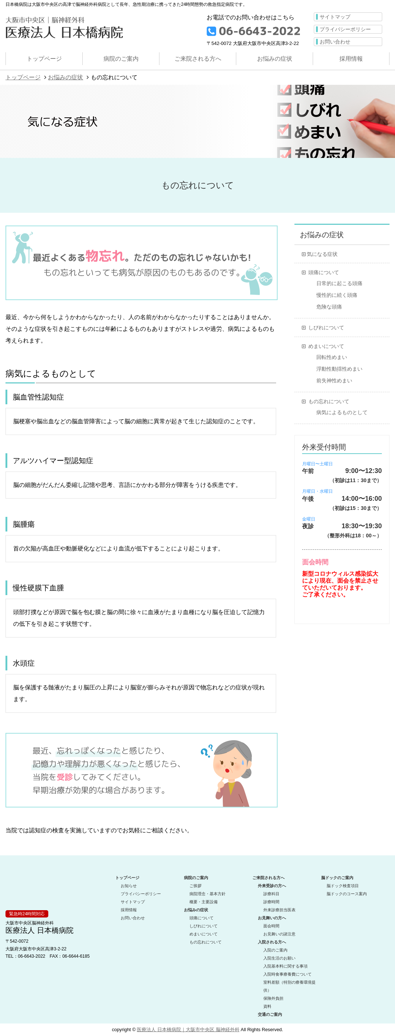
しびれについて (326, 327)
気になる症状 (322, 254)
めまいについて (326, 346)
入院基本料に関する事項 (285, 964)
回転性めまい (331, 357)
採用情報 (351, 59)
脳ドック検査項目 (343, 883)
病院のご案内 (121, 59)
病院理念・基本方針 (207, 891)
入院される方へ (272, 940)
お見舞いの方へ (272, 915)
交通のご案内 (270, 1012)
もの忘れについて (328, 401)
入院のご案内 (275, 948)
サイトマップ (335, 17)
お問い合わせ (335, 42)
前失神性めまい (334, 380)
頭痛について (323, 272)
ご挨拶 (195, 883)
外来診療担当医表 (279, 907)
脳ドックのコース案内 (347, 891)
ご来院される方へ (197, 59)
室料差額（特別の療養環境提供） (289, 984)
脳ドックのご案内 (337, 875)
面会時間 (271, 924)
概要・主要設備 (203, 899)
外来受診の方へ (272, 883)
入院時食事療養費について (287, 972)
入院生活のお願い (279, 956)
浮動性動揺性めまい (339, 369)
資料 (267, 1004)
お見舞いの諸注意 (279, 932)
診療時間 (271, 899)
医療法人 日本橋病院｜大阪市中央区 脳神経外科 (188, 1027)
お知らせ (129, 883)
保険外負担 (273, 996)
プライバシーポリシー (345, 29)
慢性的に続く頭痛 (336, 295)
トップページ (44, 59)
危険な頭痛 (329, 307)
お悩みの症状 (274, 59)
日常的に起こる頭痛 (339, 283)
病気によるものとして (342, 412)
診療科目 (271, 891)
